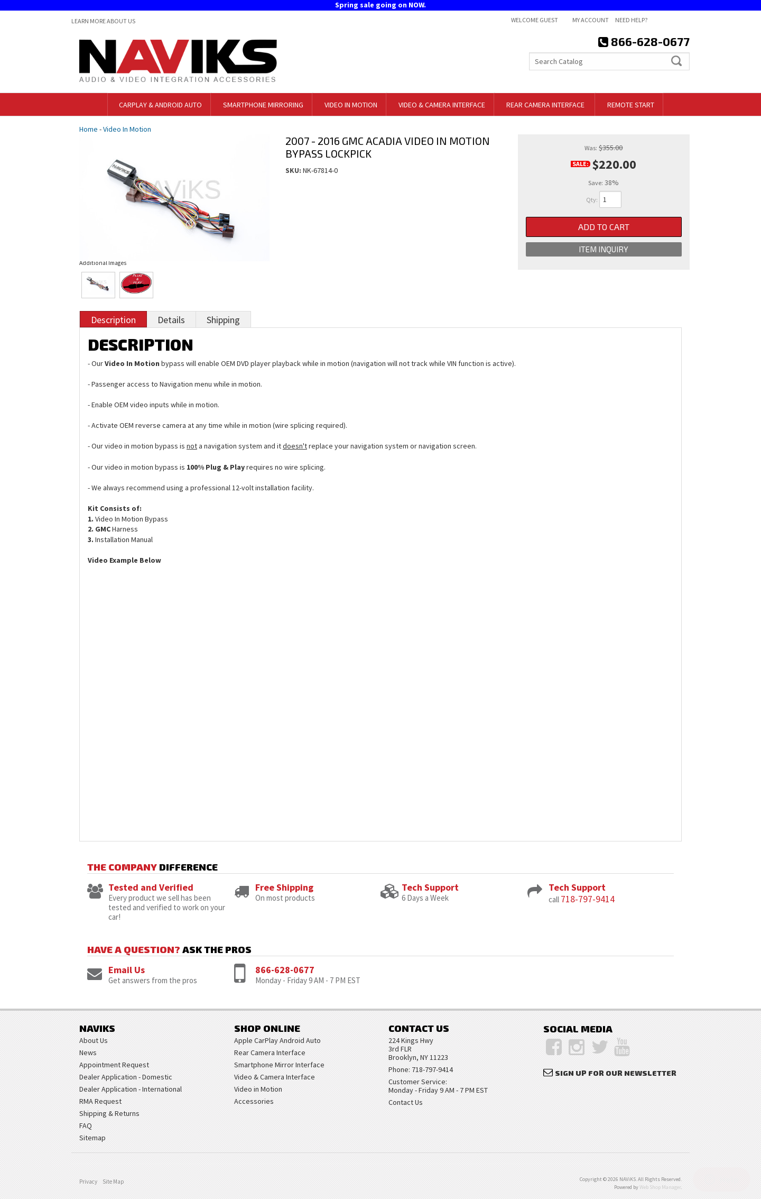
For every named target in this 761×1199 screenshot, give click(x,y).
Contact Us (405, 1102)
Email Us (126, 970)
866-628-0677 (284, 970)
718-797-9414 (588, 899)
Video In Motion (127, 129)
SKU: (294, 170)
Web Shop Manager (660, 1187)
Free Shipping (284, 887)
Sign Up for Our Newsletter (615, 1072)
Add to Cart (603, 227)
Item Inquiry (603, 249)
